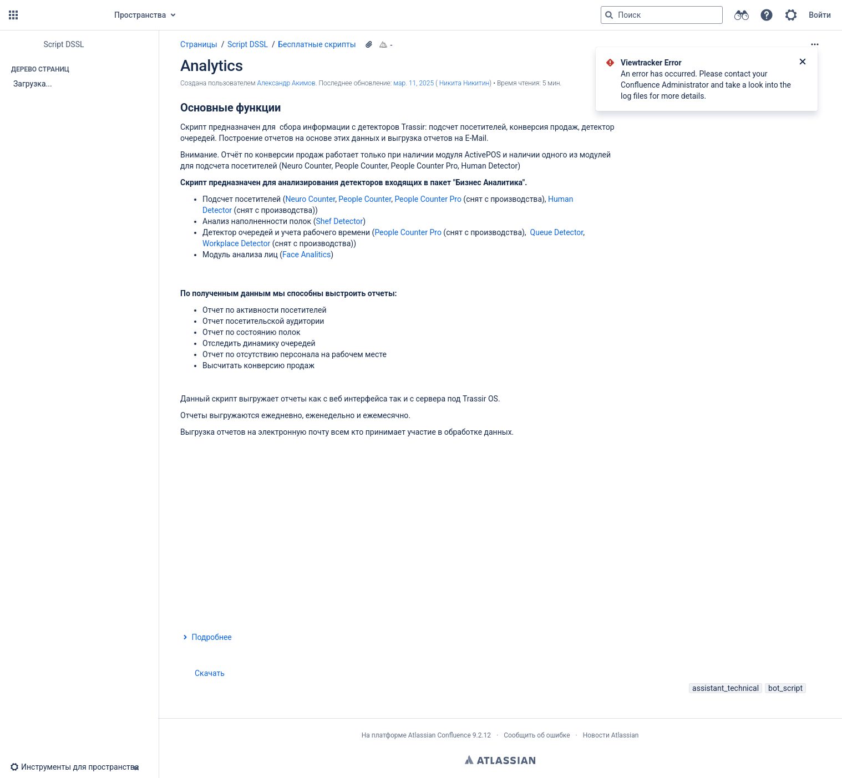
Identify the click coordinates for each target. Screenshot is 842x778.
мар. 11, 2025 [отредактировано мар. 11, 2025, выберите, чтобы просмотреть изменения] (413, 83)
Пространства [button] (140, 15)
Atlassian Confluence (439, 735)
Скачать (210, 673)
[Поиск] (609, 15)
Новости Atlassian (611, 735)
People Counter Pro (427, 199)
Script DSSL (247, 44)
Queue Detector (557, 232)
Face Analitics (306, 254)
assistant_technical (725, 688)
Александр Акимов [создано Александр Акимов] (286, 83)
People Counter (364, 199)
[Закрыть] (802, 62)
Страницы (198, 44)
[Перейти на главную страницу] (62, 15)
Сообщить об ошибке (537, 735)
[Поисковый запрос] (662, 15)
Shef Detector (339, 221)
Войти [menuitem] (820, 15)
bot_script (785, 688)
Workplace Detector (236, 243)
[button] (13, 15)
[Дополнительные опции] (814, 44)
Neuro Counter (310, 199)
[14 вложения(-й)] (368, 44)
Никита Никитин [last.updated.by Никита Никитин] (464, 83)
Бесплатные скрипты (317, 44)
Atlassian (500, 759)
